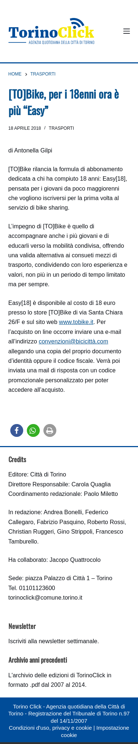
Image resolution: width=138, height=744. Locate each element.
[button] (16, 430)
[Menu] (126, 31)
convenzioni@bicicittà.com (73, 341)
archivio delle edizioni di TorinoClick (59, 675)
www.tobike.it (76, 322)
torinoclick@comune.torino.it (45, 597)
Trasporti (61, 128)
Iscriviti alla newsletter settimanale (53, 641)
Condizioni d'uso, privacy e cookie (50, 728)
